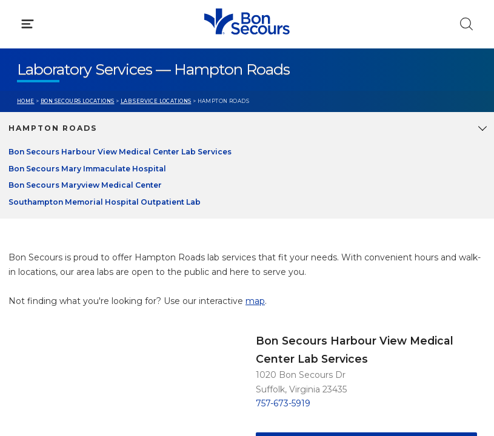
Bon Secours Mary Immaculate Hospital (87, 168)
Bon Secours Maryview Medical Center (85, 185)
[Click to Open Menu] (27, 24)
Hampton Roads (52, 128)
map (255, 301)
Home (26, 101)
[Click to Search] (466, 24)
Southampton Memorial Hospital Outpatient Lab (104, 201)
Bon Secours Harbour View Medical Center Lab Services (120, 151)
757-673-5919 (283, 403)
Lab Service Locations (156, 101)
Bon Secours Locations (78, 101)
